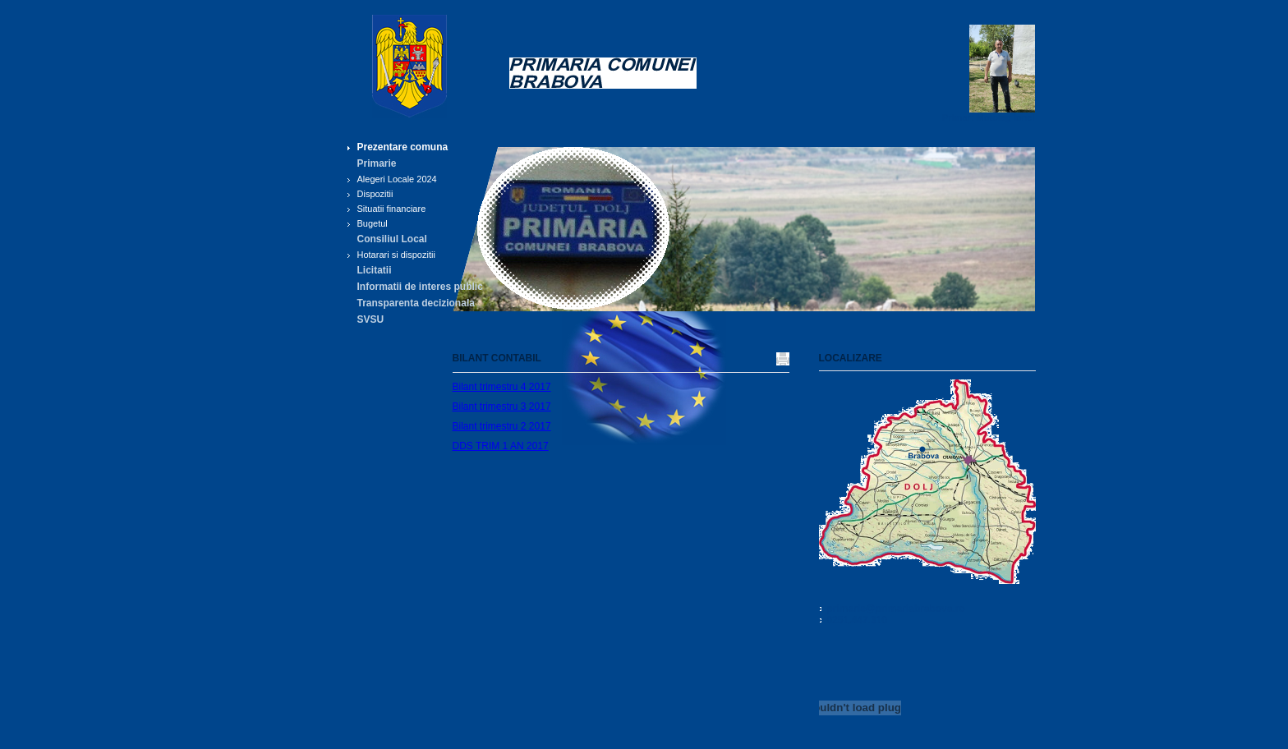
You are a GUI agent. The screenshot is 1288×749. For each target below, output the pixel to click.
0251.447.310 (857, 620)
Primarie (377, 163)
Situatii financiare (391, 209)
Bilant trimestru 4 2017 (502, 387)
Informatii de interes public (420, 286)
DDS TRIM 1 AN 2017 (501, 446)
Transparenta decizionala (416, 303)
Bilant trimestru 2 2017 (502, 426)
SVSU (370, 319)
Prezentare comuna (402, 147)
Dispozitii (375, 194)
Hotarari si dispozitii (396, 255)
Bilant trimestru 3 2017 (502, 406)
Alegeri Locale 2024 (397, 179)
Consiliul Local (392, 239)
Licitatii (374, 270)
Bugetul (372, 223)
